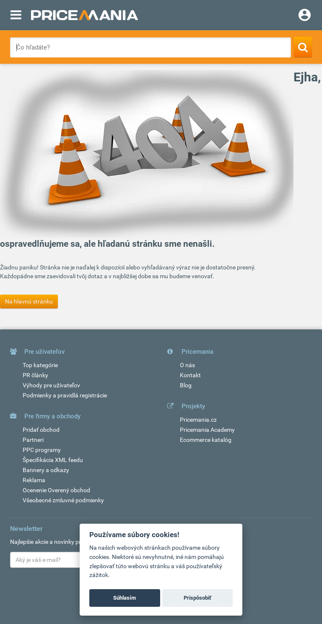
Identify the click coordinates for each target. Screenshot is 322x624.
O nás (187, 365)
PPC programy (42, 449)
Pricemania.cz (198, 419)
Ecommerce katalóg (205, 439)
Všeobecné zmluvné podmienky (63, 500)
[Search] (303, 47)
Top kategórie (40, 365)
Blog (186, 385)
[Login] (304, 16)
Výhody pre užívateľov (51, 385)
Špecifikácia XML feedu (53, 460)
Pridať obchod (41, 429)
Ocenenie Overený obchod (56, 490)
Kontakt (190, 375)
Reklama (34, 480)
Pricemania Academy (207, 429)
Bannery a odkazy (46, 470)
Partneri (33, 439)
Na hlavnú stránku (29, 301)
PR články (35, 375)
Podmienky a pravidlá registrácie (65, 395)
